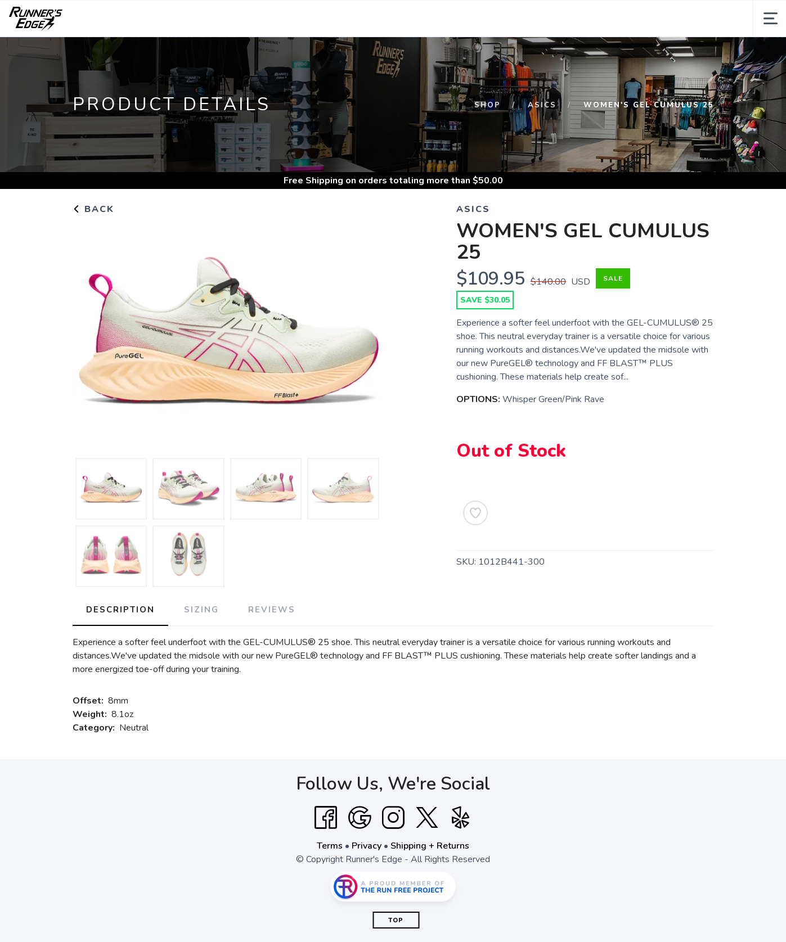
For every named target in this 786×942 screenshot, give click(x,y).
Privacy (366, 882)
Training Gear (324, 55)
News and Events (620, 55)
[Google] (359, 854)
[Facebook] (326, 854)
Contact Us (545, 55)
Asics (542, 142)
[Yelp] (461, 854)
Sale (442, 55)
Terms (330, 882)
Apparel (253, 55)
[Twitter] (427, 854)
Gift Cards (487, 55)
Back (93, 246)
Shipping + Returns (429, 882)
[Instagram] (393, 854)
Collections (118, 55)
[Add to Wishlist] (475, 549)
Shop (487, 142)
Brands (394, 55)
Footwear (190, 55)
